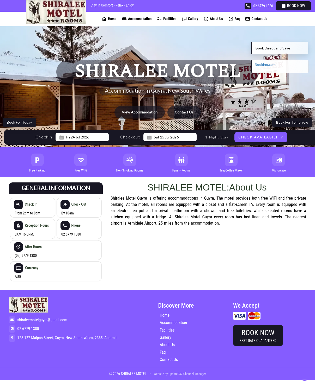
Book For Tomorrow (292, 122)
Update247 (175, 374)
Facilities (166, 19)
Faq (234, 19)
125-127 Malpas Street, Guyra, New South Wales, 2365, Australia (67, 337)
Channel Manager (194, 374)
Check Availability (260, 137)
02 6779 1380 (263, 6)
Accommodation (137, 19)
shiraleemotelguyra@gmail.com (42, 320)
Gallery (189, 19)
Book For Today (19, 122)
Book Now (293, 5)
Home (108, 19)
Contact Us (256, 19)
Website (159, 374)
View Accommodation (140, 112)
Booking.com (265, 64)
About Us (213, 19)
